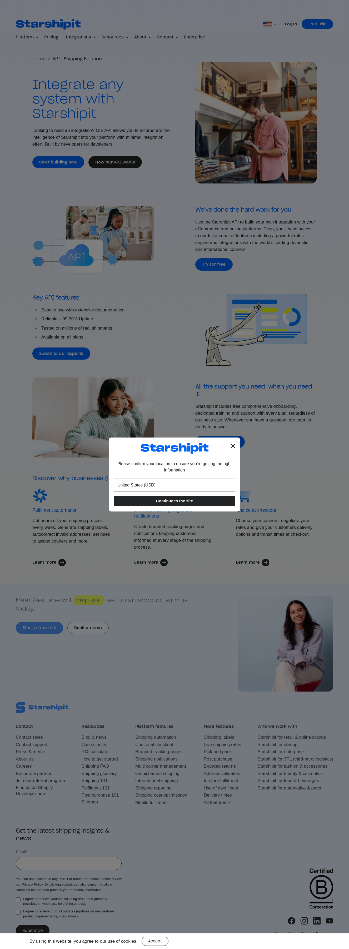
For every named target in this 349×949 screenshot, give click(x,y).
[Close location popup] (233, 446)
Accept (155, 941)
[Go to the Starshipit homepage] (174, 448)
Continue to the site (174, 501)
